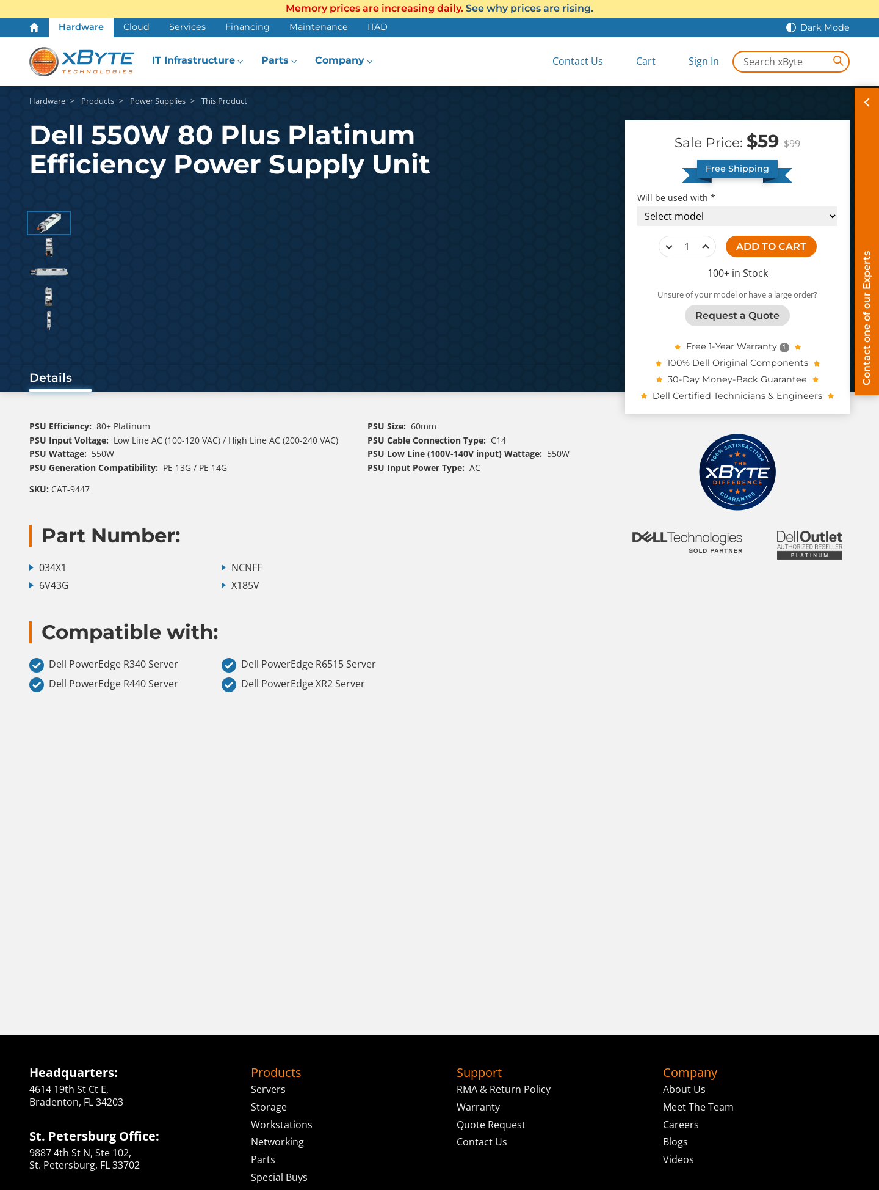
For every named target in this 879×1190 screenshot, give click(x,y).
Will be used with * (676, 197)
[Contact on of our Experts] (867, 241)
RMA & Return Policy (504, 1089)
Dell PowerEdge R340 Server (103, 665)
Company (339, 60)
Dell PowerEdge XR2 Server (293, 684)
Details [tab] (50, 377)
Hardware (81, 26)
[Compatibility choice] (737, 216)
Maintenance (318, 26)
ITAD (377, 26)
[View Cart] (636, 61)
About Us (684, 1089)
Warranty (478, 1107)
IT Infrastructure (193, 60)
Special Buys (279, 1177)
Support (479, 1073)
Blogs (675, 1141)
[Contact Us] (567, 61)
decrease (669, 246)
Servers (268, 1089)
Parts (275, 60)
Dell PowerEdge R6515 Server (299, 665)
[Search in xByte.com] (791, 62)
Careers (681, 1124)
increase (705, 246)
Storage (269, 1107)
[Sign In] (694, 61)
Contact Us (482, 1141)
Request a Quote (737, 315)
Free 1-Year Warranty (731, 346)
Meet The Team (698, 1107)
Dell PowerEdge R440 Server (103, 684)
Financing (247, 26)
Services (187, 26)
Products (276, 1073)
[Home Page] (34, 27)
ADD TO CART (771, 246)
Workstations (282, 1124)
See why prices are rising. (529, 8)
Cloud (136, 26)
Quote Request (491, 1124)
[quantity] (687, 247)
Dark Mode (825, 27)
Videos (678, 1159)
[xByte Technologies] (81, 61)
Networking (277, 1141)
